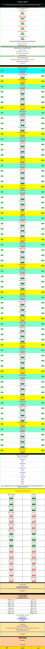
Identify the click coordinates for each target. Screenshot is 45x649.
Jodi (2, 70)
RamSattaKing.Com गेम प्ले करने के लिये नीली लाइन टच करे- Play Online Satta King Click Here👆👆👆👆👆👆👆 (22, 619)
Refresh (22, 13)
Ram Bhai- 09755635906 (22, 597)
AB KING (22, 640)
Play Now (22, 72)
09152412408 (22, 644)
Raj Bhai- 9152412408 (22, 55)
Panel (43, 70)
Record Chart (13, 495)
